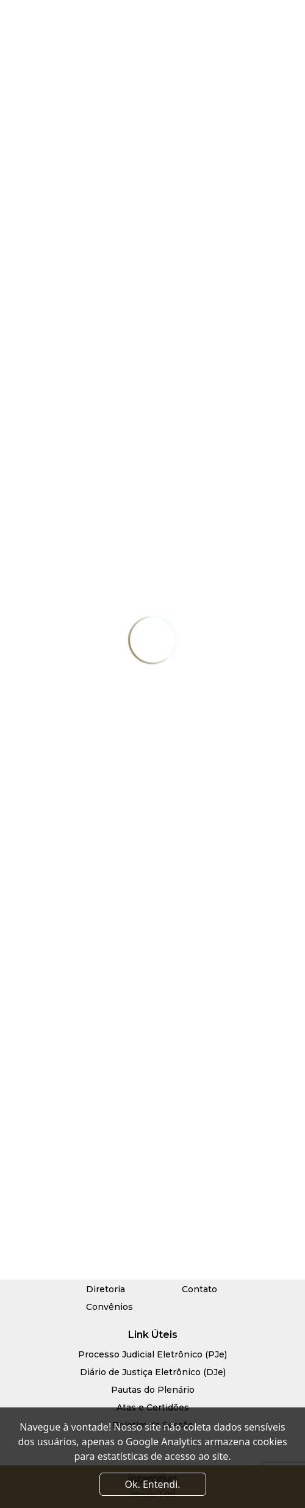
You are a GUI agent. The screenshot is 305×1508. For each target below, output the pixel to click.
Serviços (200, 1253)
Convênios (109, 1306)
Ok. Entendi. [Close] (152, 1484)
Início (98, 1253)
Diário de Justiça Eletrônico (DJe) (153, 1372)
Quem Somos (115, 1271)
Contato (199, 1289)
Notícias (200, 1271)
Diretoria (105, 1289)
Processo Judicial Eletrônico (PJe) (152, 1354)
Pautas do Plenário (153, 1389)
